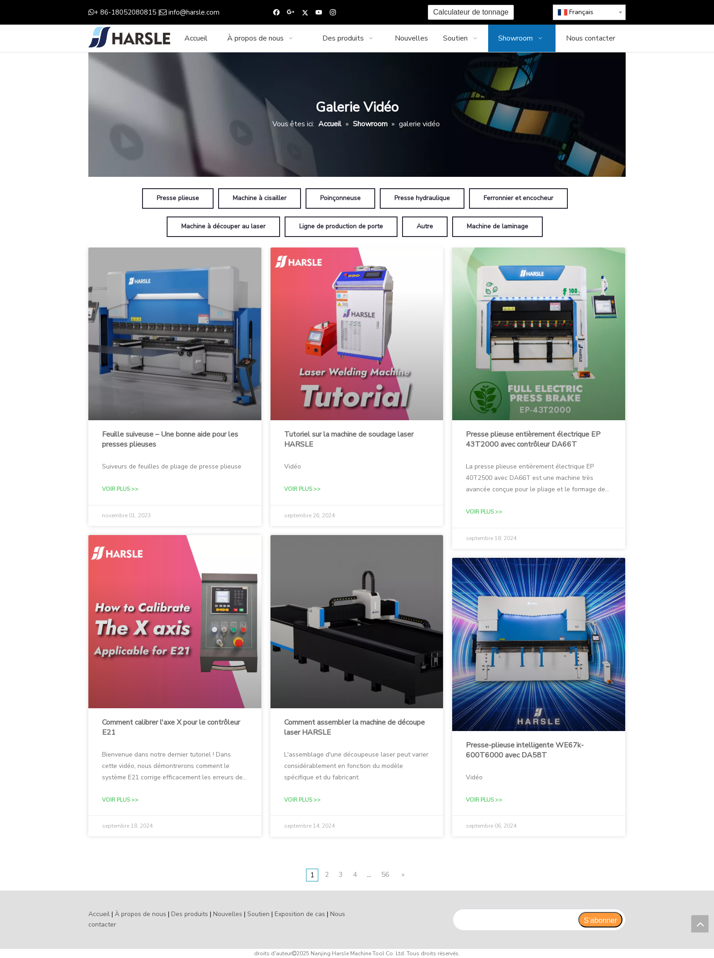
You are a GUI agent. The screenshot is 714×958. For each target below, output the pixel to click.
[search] (515, 919)
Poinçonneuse (340, 198)
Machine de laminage (497, 226)
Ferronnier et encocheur (518, 198)
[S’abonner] (600, 919)
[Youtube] (319, 12)
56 (385, 874)
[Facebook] (276, 12)
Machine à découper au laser (223, 226)
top (700, 923)
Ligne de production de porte (341, 226)
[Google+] (290, 12)
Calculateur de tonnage (470, 12)
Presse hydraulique (422, 198)
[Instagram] (333, 12)
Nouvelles (227, 914)
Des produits (189, 914)
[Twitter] (305, 12)
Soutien (258, 914)
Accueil (99, 914)
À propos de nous (140, 914)
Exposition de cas (300, 914)
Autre (425, 226)
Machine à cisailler (259, 198)
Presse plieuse (178, 198)
